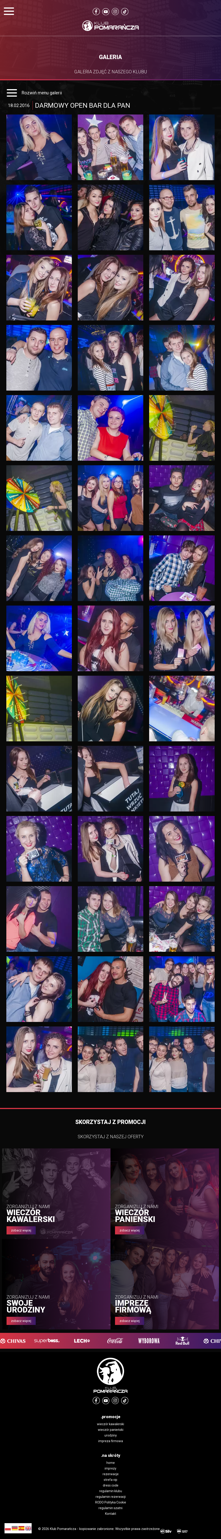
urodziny (110, 1435)
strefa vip (110, 1480)
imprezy (110, 1468)
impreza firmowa (110, 1441)
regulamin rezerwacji (111, 1496)
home (110, 1463)
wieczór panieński (110, 1430)
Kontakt (110, 1513)
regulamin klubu (110, 1491)
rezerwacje (111, 1474)
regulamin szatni (110, 1508)
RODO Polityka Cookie (110, 1502)
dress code (110, 1485)
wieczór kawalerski (110, 1424)
